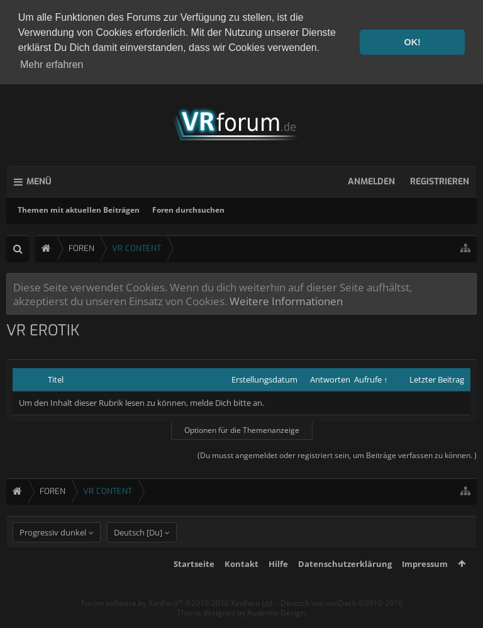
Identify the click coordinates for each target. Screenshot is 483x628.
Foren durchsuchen (188, 208)
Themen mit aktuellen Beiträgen (79, 208)
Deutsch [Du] (138, 552)
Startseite (194, 584)
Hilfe (278, 584)
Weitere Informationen (286, 298)
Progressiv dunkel (52, 552)
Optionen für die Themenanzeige (241, 428)
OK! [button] (412, 42)
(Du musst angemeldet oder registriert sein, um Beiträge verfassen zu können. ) (337, 453)
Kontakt (241, 584)
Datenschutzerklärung (345, 584)
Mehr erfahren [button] (52, 64)
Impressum (425, 584)
